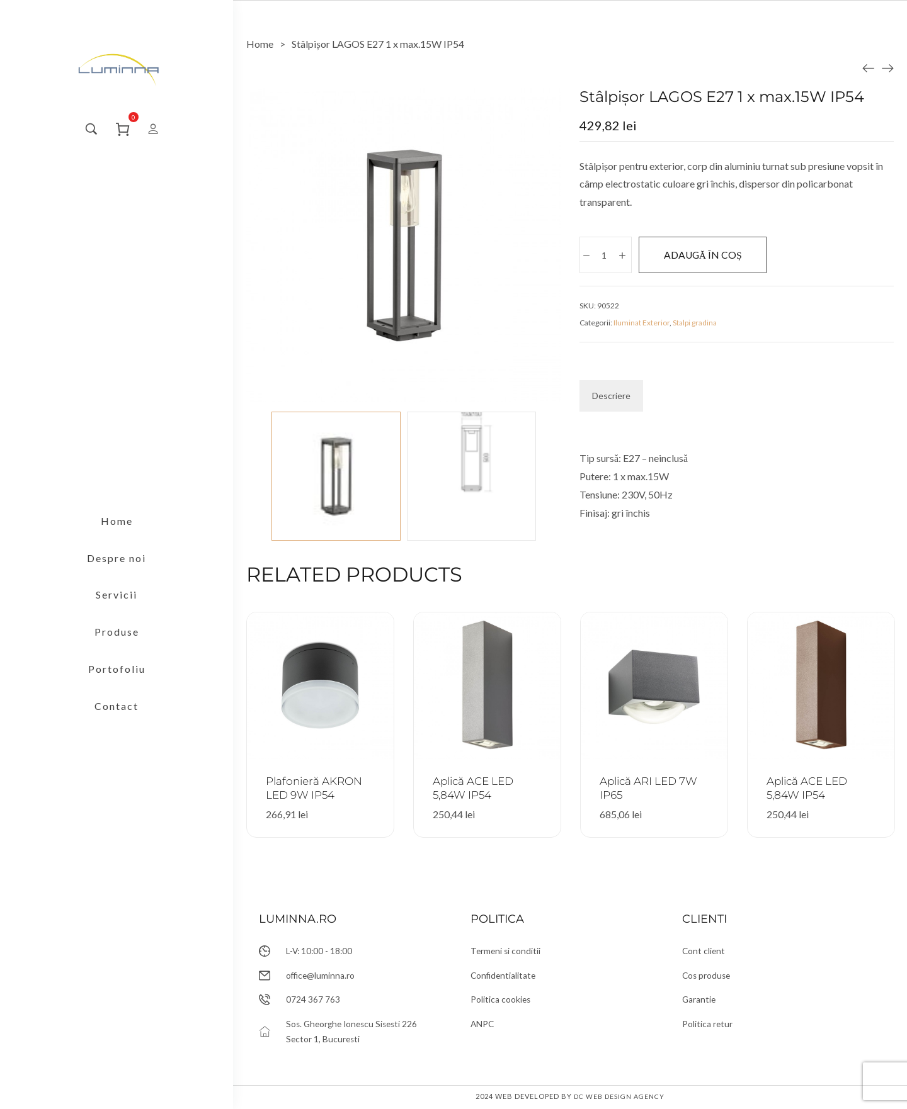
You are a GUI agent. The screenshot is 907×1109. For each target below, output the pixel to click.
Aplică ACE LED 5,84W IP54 (477, 788)
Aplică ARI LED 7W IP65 (653, 788)
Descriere (611, 396)
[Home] (259, 44)
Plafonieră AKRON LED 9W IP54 (318, 788)
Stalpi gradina (695, 324)
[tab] (611, 397)
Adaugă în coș (717, 255)
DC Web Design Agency (619, 1098)
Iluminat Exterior (641, 324)
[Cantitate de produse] (605, 255)
